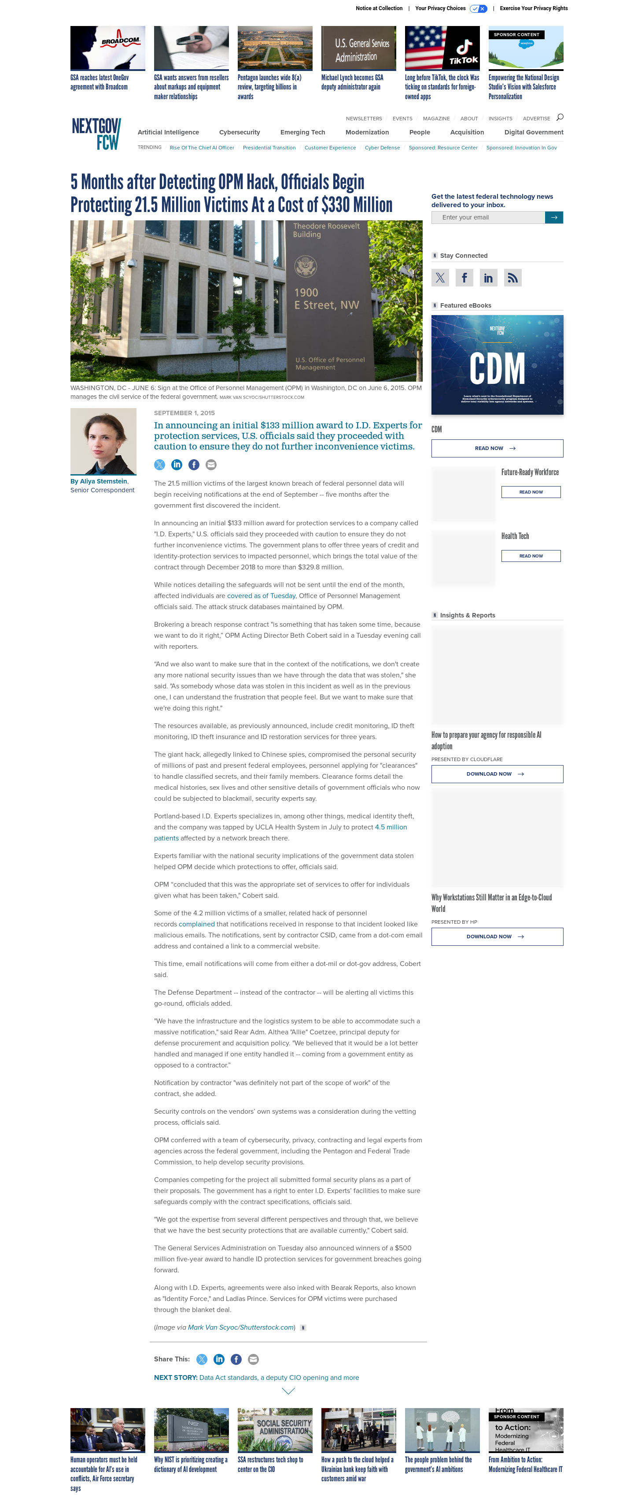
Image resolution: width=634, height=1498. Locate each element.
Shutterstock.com (267, 1327)
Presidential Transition (269, 148)
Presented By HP (454, 922)
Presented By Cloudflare (467, 759)
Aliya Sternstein (103, 481)
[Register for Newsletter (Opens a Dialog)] (554, 218)
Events (403, 119)
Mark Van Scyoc (213, 1327)
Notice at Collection (379, 8)
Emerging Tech (302, 132)
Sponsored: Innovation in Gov (522, 148)
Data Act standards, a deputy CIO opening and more (279, 1377)
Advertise (536, 119)
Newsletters (364, 119)
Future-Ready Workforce (530, 472)
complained (197, 924)
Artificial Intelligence (168, 132)
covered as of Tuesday (261, 596)
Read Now (497, 448)
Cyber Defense (382, 148)
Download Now (498, 774)
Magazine (436, 119)
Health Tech (515, 536)
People (419, 132)
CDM (436, 429)
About (469, 119)
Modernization (367, 132)
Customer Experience (330, 148)
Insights (500, 119)
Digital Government (534, 132)
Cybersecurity (239, 132)
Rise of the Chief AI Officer (202, 148)
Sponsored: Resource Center (443, 148)
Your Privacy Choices (451, 9)
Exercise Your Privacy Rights (534, 8)
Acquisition (467, 132)
